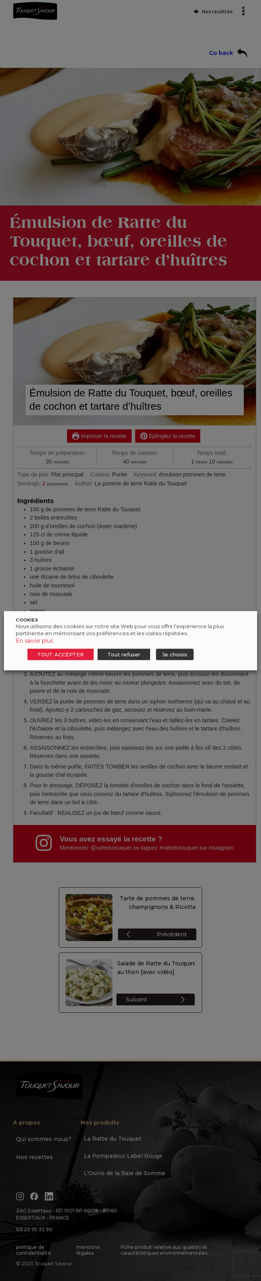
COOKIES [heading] (27, 619)
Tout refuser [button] (123, 654)
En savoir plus (34, 640)
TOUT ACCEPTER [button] (60, 654)
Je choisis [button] (174, 654)
